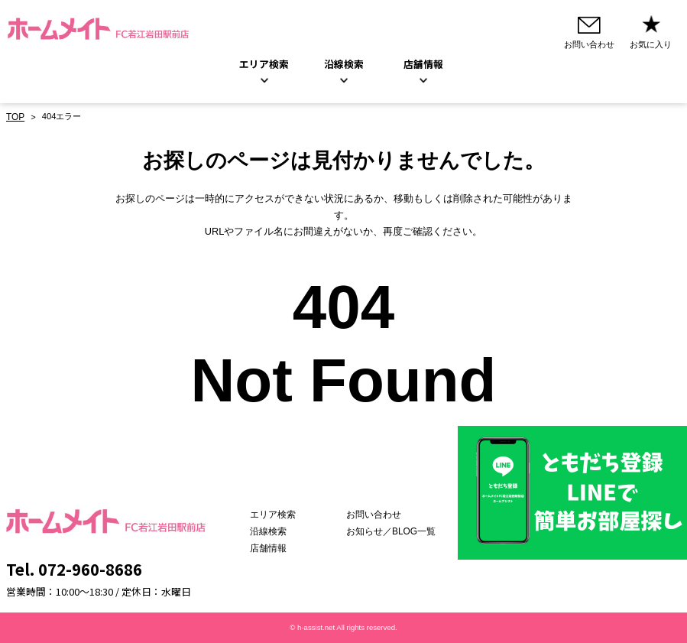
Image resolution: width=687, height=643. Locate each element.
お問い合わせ (380, 514)
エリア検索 (264, 64)
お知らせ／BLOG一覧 (396, 531)
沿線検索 (344, 64)
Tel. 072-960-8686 (74, 569)
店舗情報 (283, 548)
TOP (15, 117)
